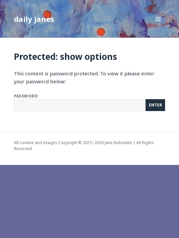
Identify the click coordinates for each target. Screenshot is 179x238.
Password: (89, 102)
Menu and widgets (158, 25)
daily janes (34, 19)
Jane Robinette (118, 142)
